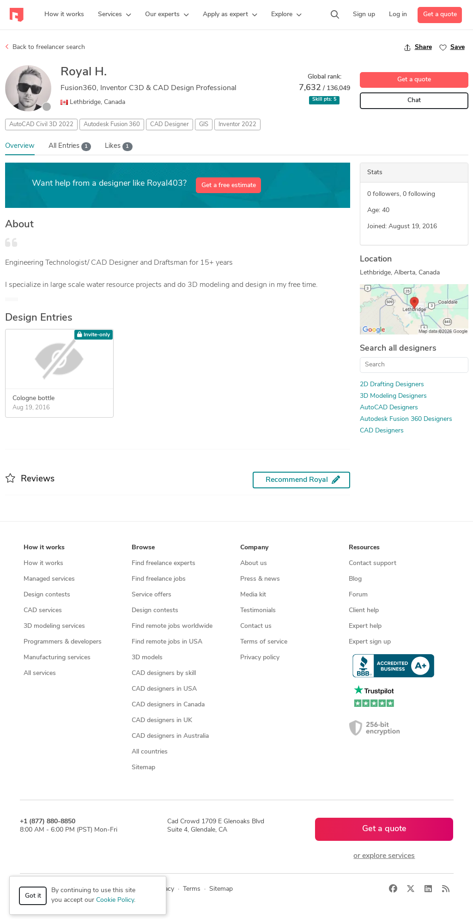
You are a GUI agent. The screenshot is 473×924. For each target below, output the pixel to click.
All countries (150, 751)
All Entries (70, 146)
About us (253, 563)
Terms (191, 889)
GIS (203, 125)
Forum (358, 594)
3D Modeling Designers (393, 396)
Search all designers (398, 348)
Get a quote (440, 14)
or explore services (384, 856)
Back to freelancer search (45, 47)
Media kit (253, 594)
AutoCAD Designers (389, 407)
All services (40, 673)
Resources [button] (364, 547)
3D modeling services (54, 626)
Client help (364, 610)
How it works (43, 563)
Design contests (47, 594)
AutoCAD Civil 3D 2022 (41, 125)
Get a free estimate (228, 185)
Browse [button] (143, 547)
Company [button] (254, 547)
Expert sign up (370, 641)
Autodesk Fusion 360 (112, 125)
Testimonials (258, 610)
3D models (147, 657)
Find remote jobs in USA (167, 641)
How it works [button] (44, 547)
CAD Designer (169, 125)
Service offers (151, 594)
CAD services (43, 610)
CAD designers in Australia (170, 736)
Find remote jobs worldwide (172, 626)
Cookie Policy (115, 900)
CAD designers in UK (162, 720)
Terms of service (263, 641)
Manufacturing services (57, 657)
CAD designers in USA (164, 689)
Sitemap (143, 767)
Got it (33, 896)
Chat (414, 100)
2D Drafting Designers (392, 384)
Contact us (256, 626)
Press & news (260, 579)
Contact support (372, 563)
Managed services (49, 579)
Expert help (365, 626)
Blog (355, 579)
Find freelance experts (163, 563)
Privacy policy (259, 657)
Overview (20, 146)
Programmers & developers (63, 641)
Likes (119, 146)
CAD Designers (382, 430)
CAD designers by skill (164, 673)
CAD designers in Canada (168, 704)
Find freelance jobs (159, 579)
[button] (114, 15)
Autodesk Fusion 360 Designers (406, 419)
